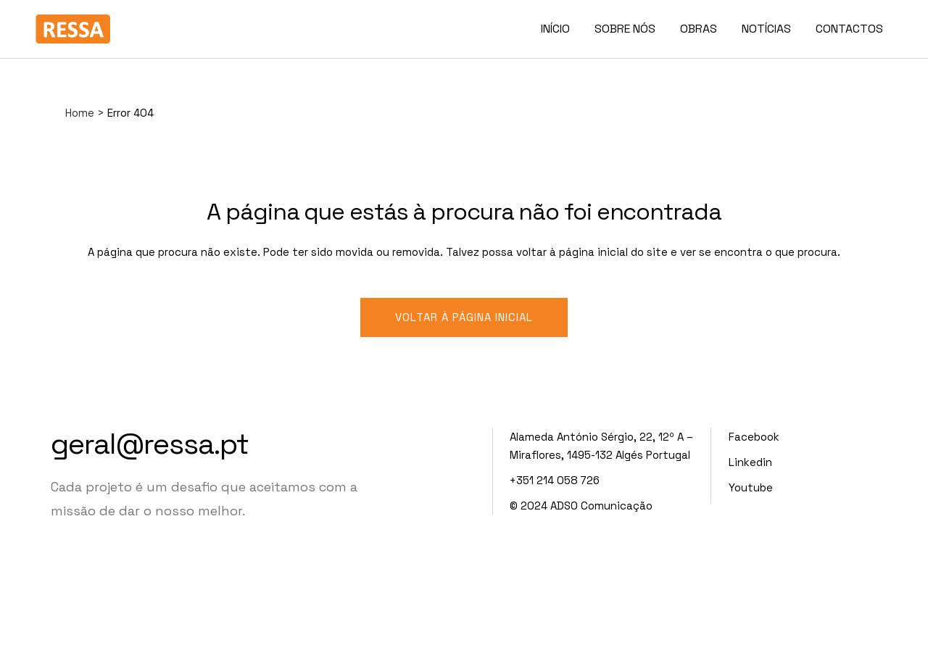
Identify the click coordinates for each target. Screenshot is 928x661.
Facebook (754, 437)
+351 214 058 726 (555, 480)
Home (79, 113)
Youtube (751, 487)
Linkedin (750, 462)
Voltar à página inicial (464, 317)
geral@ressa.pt (150, 443)
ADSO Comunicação (601, 505)
